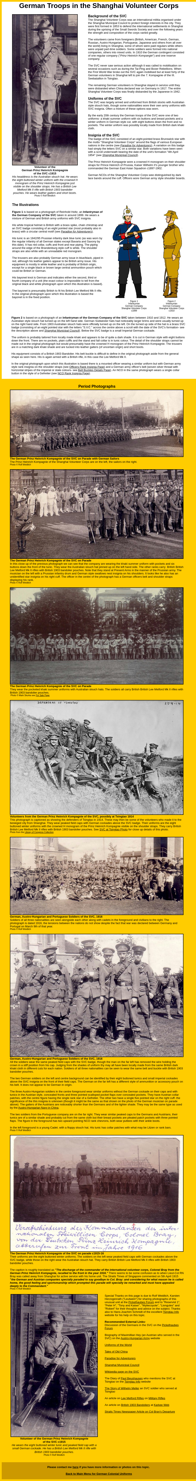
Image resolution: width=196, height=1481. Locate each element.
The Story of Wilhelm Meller (122, 1388)
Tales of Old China (116, 1351)
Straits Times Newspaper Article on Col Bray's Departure (140, 1411)
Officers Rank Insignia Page (86, 366)
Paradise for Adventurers (135, 145)
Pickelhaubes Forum (141, 1302)
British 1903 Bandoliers (135, 1405)
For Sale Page (43, 695)
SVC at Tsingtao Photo (114, 829)
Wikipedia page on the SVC (122, 1371)
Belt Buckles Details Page (94, 370)
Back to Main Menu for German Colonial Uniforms (99, 1473)
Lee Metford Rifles (132, 1398)
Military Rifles (157, 1398)
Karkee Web (161, 1405)
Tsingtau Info (171, 1311)
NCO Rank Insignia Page (73, 373)
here (75, 1467)
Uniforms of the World (118, 1345)
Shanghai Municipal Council (122, 1365)
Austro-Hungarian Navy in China (38, 1107)
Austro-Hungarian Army (135, 1338)
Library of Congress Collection (39, 832)
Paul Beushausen (132, 1378)
